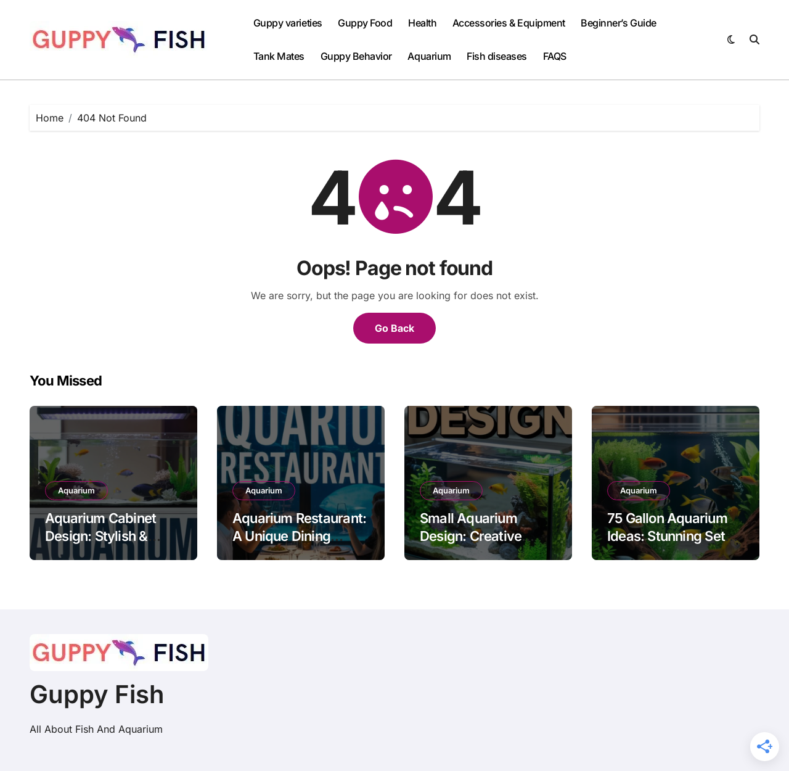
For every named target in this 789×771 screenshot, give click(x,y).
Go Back (394, 328)
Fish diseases (497, 56)
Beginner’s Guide (618, 23)
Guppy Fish (97, 694)
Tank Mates (279, 56)
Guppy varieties (287, 23)
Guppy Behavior (356, 56)
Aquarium (429, 56)
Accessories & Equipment (508, 23)
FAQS (554, 56)
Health (422, 23)
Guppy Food (365, 23)
